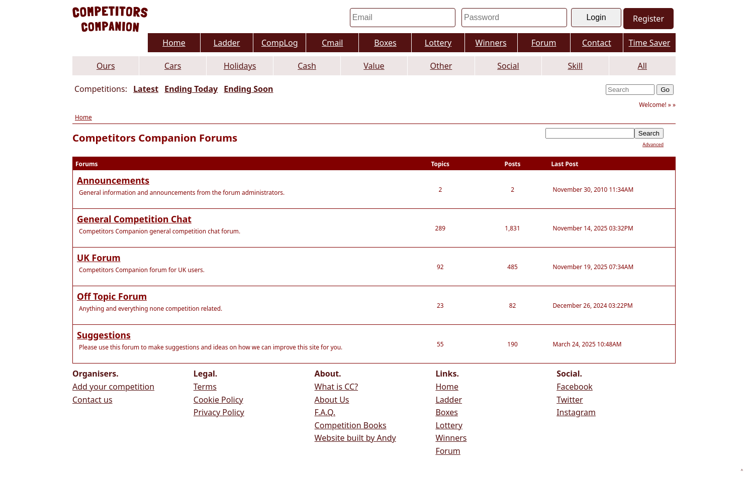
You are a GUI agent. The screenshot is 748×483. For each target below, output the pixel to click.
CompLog (279, 42)
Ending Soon (248, 88)
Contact (596, 42)
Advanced (653, 144)
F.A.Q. (325, 412)
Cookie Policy (218, 399)
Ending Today (191, 88)
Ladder (227, 42)
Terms (205, 386)
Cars (172, 65)
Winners (491, 42)
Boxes (385, 42)
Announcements (113, 180)
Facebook (574, 386)
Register (648, 18)
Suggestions (104, 335)
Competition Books (351, 425)
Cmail (332, 42)
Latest (145, 88)
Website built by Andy (355, 437)
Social (508, 65)
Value (373, 65)
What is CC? (336, 386)
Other (441, 65)
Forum (543, 42)
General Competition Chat (134, 219)
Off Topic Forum (112, 296)
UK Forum (99, 258)
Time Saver (650, 42)
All (642, 65)
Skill (575, 65)
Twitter (569, 399)
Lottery (438, 42)
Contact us (92, 399)
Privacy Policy (219, 412)
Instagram (576, 412)
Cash (307, 65)
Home (173, 42)
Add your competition (113, 386)
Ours (106, 65)
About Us (332, 399)
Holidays (240, 65)
